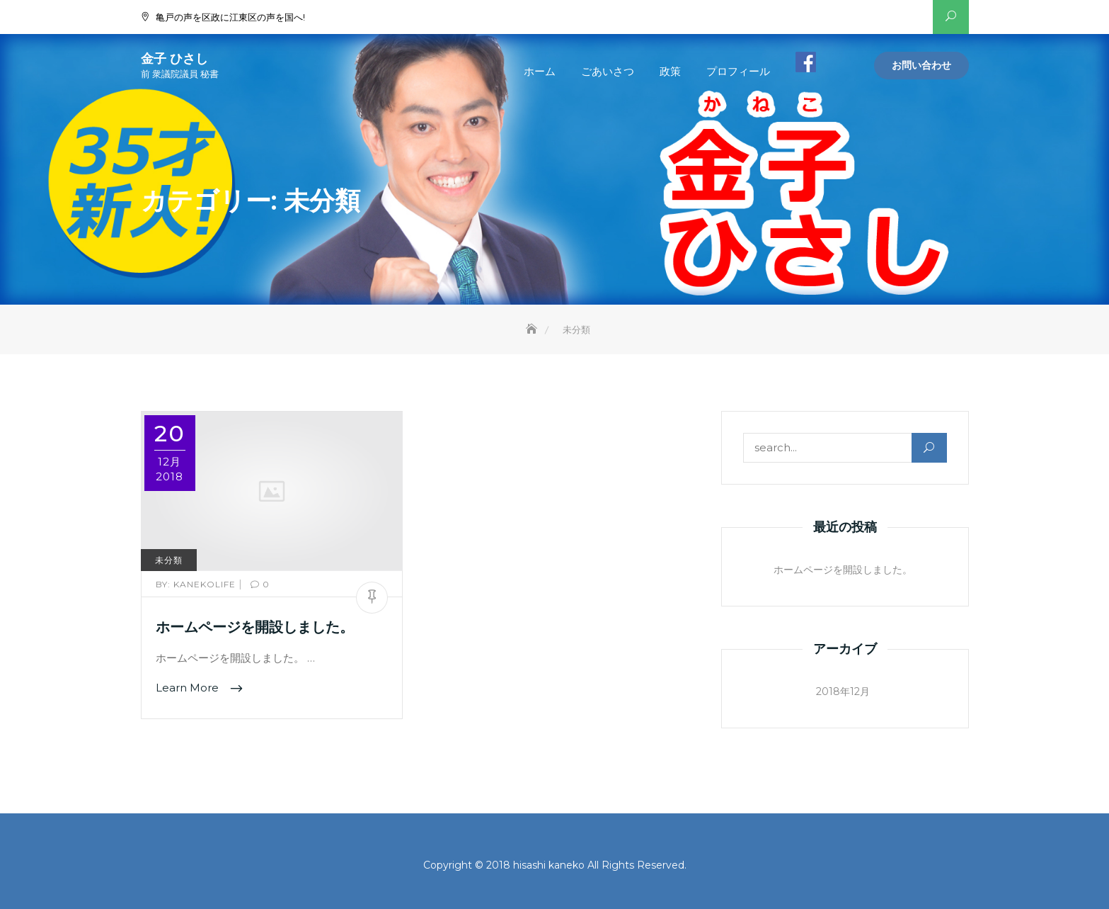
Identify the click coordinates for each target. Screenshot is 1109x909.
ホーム (540, 71)
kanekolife (197, 584)
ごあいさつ (607, 71)
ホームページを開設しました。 (255, 627)
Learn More (189, 687)
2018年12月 (843, 691)
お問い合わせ (921, 65)
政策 (670, 71)
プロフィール (738, 71)
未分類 (169, 560)
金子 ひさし (174, 58)
